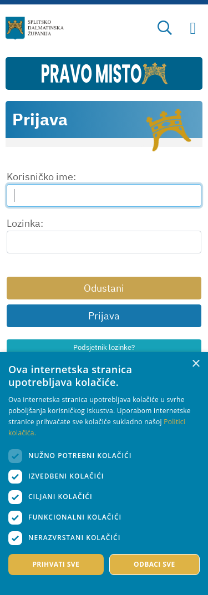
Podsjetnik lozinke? (104, 347)
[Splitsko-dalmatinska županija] (35, 28)
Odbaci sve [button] (154, 564)
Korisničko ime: (41, 176)
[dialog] (104, 473)
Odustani (104, 288)
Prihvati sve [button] (55, 564)
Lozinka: (25, 223)
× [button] (195, 364)
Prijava (104, 315)
